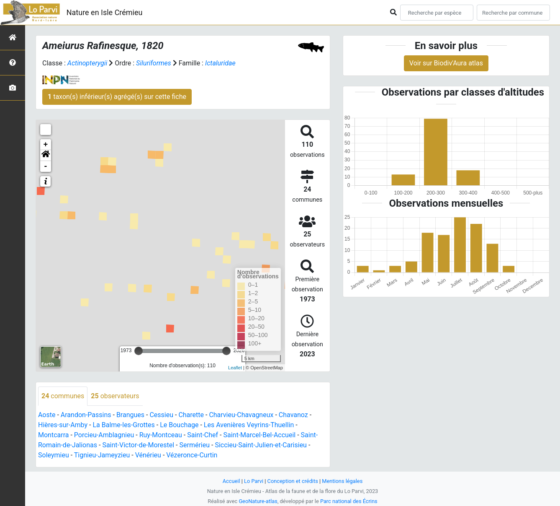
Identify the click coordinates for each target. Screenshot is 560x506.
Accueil (231, 481)
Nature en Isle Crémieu (105, 12)
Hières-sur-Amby (62, 425)
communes (62, 396)
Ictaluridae (220, 63)
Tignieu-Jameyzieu (102, 455)
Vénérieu (148, 455)
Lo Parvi (253, 481)
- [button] (46, 166)
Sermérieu (194, 445)
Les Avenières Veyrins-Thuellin (249, 425)
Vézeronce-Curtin (191, 455)
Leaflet (235, 367)
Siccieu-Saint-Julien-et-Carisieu (261, 445)
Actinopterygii (87, 63)
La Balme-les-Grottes (123, 425)
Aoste (46, 415)
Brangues (130, 415)
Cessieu (161, 415)
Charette (191, 415)
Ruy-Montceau (160, 435)
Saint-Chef (202, 435)
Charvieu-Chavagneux (241, 415)
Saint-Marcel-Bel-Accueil (259, 435)
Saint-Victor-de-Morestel (138, 445)
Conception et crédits (292, 481)
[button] (45, 155)
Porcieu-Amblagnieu (104, 435)
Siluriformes (153, 63)
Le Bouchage (179, 425)
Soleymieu (53, 455)
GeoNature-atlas (258, 501)
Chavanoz (293, 415)
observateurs (115, 396)
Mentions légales (342, 481)
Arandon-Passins (86, 415)
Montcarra (53, 435)
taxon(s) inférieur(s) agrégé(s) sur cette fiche (117, 97)
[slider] (138, 351)
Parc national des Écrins (349, 501)
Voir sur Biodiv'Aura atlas (446, 63)
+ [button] (46, 145)
